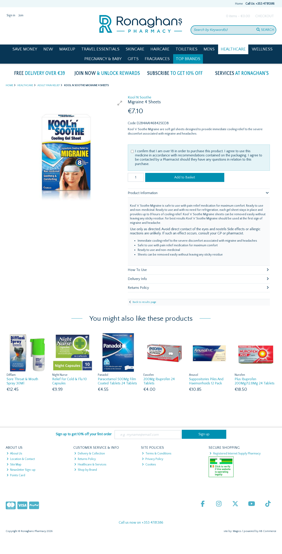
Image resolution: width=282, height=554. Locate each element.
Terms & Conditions (156, 453)
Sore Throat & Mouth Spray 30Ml (22, 381)
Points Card (16, 475)
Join (21, 15)
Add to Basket (184, 177)
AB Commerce (267, 531)
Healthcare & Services (90, 464)
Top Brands (188, 59)
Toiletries (186, 49)
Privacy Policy (152, 459)
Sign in (11, 15)
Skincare (135, 49)
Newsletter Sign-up (21, 470)
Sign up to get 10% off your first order (83, 434)
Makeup (67, 49)
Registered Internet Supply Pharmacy (235, 453)
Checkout (264, 16)
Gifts (133, 59)
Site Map (14, 464)
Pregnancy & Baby (103, 59)
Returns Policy (85, 459)
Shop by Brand (85, 470)
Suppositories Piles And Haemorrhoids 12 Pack (206, 381)
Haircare (159, 49)
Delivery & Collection (89, 453)
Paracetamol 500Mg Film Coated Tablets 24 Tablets (117, 381)
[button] (119, 103)
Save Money (24, 49)
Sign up (204, 434)
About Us (14, 453)
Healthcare (233, 49)
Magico (237, 531)
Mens (209, 49)
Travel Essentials (100, 49)
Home (239, 4)
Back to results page (144, 302)
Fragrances (157, 59)
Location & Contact (21, 459)
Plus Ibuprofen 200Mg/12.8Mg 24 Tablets (255, 381)
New (48, 49)
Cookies (149, 464)
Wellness (262, 49)
